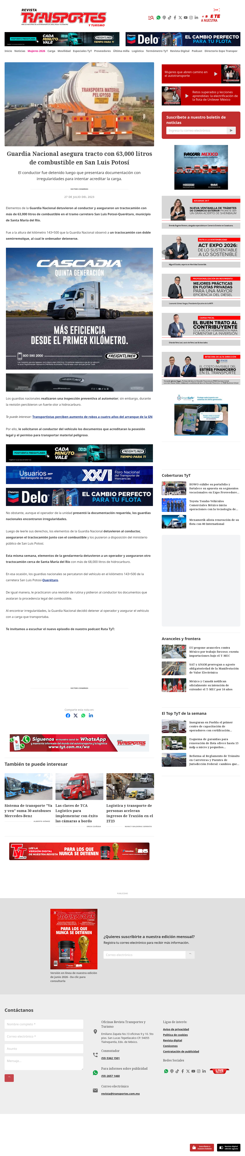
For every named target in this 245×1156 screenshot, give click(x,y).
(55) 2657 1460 (110, 1122)
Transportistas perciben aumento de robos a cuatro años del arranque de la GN (92, 417)
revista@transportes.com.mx (120, 1140)
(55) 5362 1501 (110, 1105)
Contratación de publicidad (181, 1098)
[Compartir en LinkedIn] (91, 715)
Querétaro (50, 580)
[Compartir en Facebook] (68, 715)
